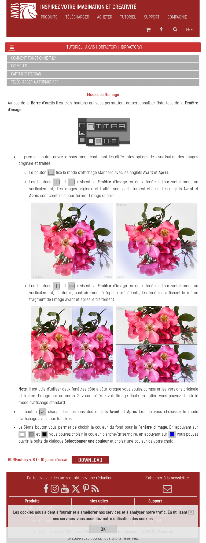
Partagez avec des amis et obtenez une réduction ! (71, 478)
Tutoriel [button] (128, 17)
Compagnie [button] (177, 17)
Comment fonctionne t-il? (33, 58)
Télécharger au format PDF (34, 82)
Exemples (19, 66)
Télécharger (77, 17)
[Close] (191, 512)
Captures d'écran (26, 74)
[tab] (103, 59)
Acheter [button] (104, 17)
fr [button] (189, 29)
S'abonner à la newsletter (167, 484)
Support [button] (151, 17)
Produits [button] (49, 17)
